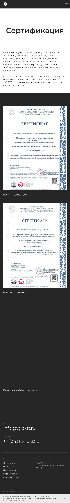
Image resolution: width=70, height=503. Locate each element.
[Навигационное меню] (66, 4)
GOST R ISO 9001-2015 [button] (15, 292)
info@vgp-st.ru (19, 428)
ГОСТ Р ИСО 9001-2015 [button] (15, 195)
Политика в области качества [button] (20, 390)
